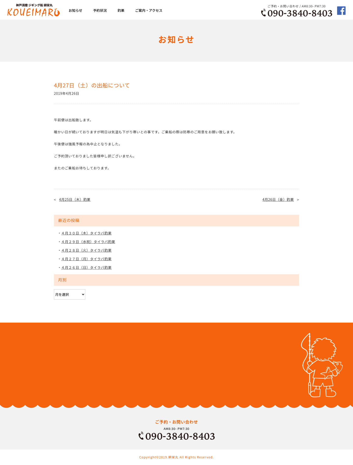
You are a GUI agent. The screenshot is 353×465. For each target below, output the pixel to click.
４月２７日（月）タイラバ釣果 (86, 258)
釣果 (120, 10)
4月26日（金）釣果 (278, 199)
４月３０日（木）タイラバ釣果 (86, 233)
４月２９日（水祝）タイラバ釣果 (88, 241)
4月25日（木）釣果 (74, 199)
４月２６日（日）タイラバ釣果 (86, 267)
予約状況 (100, 10)
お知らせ (75, 10)
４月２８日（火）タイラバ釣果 (86, 250)
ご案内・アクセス (148, 10)
